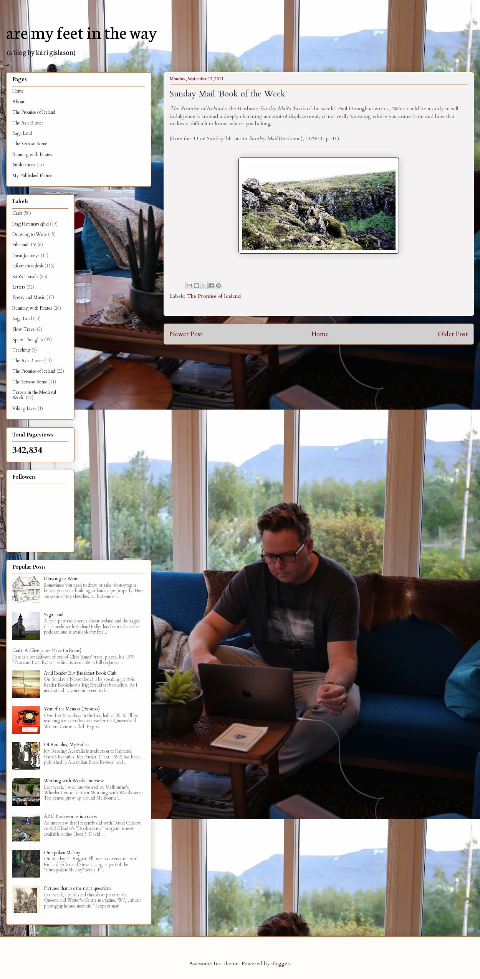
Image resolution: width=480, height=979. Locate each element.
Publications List (28, 165)
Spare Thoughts (27, 340)
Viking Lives (24, 408)
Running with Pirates (32, 154)
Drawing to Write (29, 234)
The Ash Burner (27, 123)
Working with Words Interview (74, 781)
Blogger (280, 963)
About (18, 102)
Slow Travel (24, 329)
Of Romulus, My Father (66, 745)
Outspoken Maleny (62, 853)
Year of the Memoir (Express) (72, 709)
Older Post (453, 334)
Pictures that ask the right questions (77, 888)
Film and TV (24, 245)
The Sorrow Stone (29, 144)
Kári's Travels (25, 277)
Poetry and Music (28, 297)
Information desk (27, 266)
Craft (17, 213)
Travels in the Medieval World (34, 395)
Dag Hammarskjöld (30, 224)
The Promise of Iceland (214, 296)
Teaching (21, 350)
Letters (18, 287)
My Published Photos (32, 176)
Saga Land (22, 133)
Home (320, 334)
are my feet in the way (81, 31)
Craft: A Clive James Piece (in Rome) (46, 650)
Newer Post (186, 334)
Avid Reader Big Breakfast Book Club (80, 673)
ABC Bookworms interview (71, 816)
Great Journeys (26, 255)
